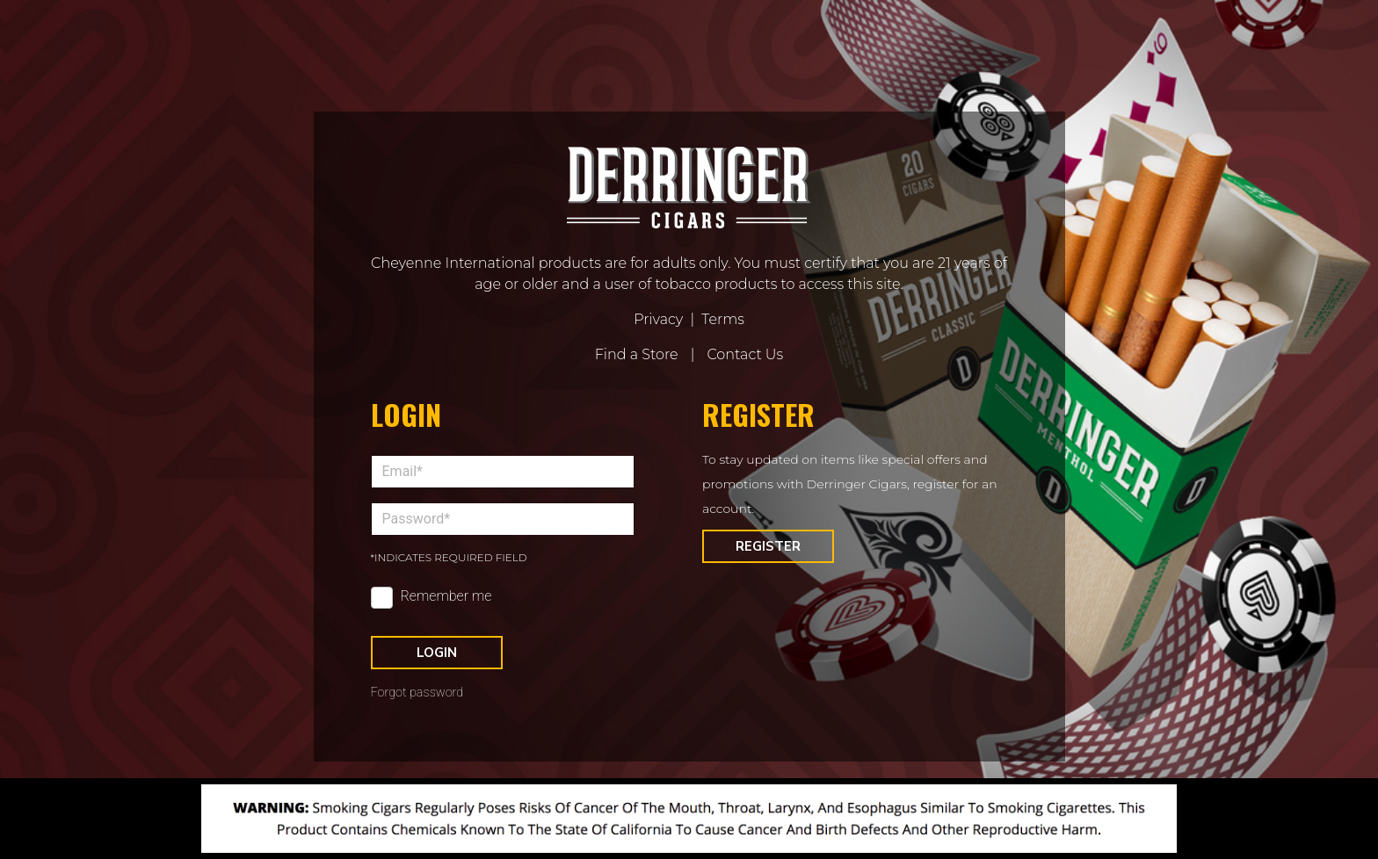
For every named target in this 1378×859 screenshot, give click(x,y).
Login (437, 652)
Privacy (658, 319)
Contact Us (745, 354)
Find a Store (636, 354)
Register (768, 546)
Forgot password (417, 692)
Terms (722, 319)
